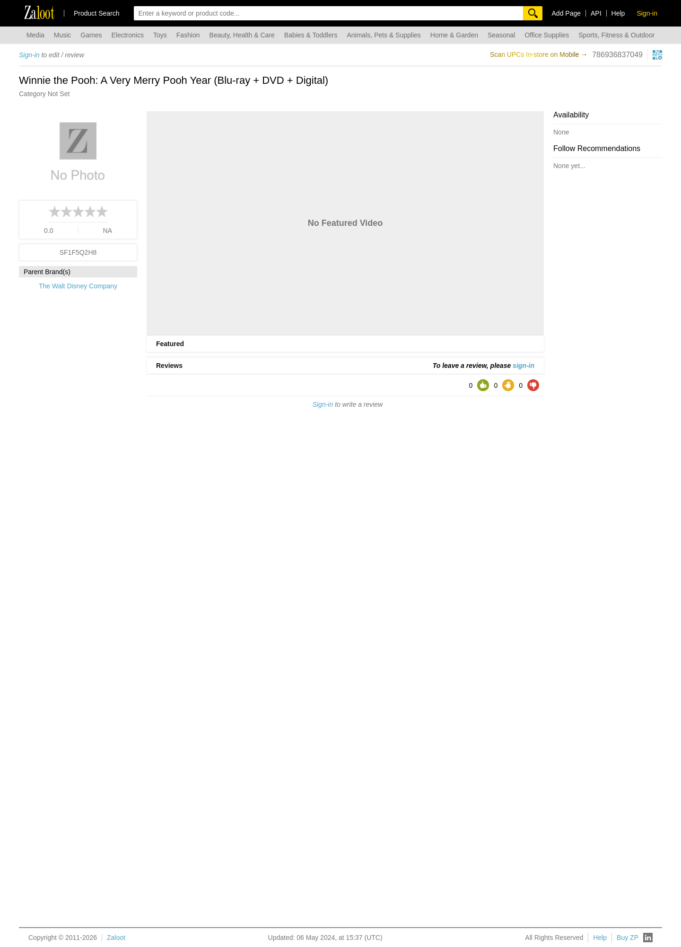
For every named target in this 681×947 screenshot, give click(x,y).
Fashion (188, 35)
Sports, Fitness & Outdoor (616, 35)
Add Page (566, 13)
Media (35, 35)
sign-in (523, 365)
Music (62, 35)
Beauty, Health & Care (242, 35)
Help (618, 13)
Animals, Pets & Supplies (383, 35)
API (596, 13)
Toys (160, 35)
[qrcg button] (657, 55)
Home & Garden (454, 35)
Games (91, 35)
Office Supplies (546, 35)
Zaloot (116, 937)
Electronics (127, 35)
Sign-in (29, 55)
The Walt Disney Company (78, 286)
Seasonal (501, 35)
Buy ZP (627, 937)
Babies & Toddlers (311, 35)
